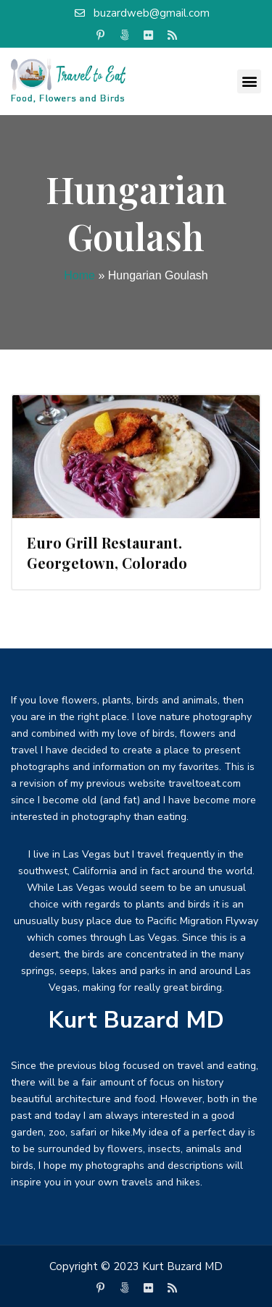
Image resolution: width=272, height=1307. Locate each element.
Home (79, 275)
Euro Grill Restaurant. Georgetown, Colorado (107, 552)
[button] (249, 81)
